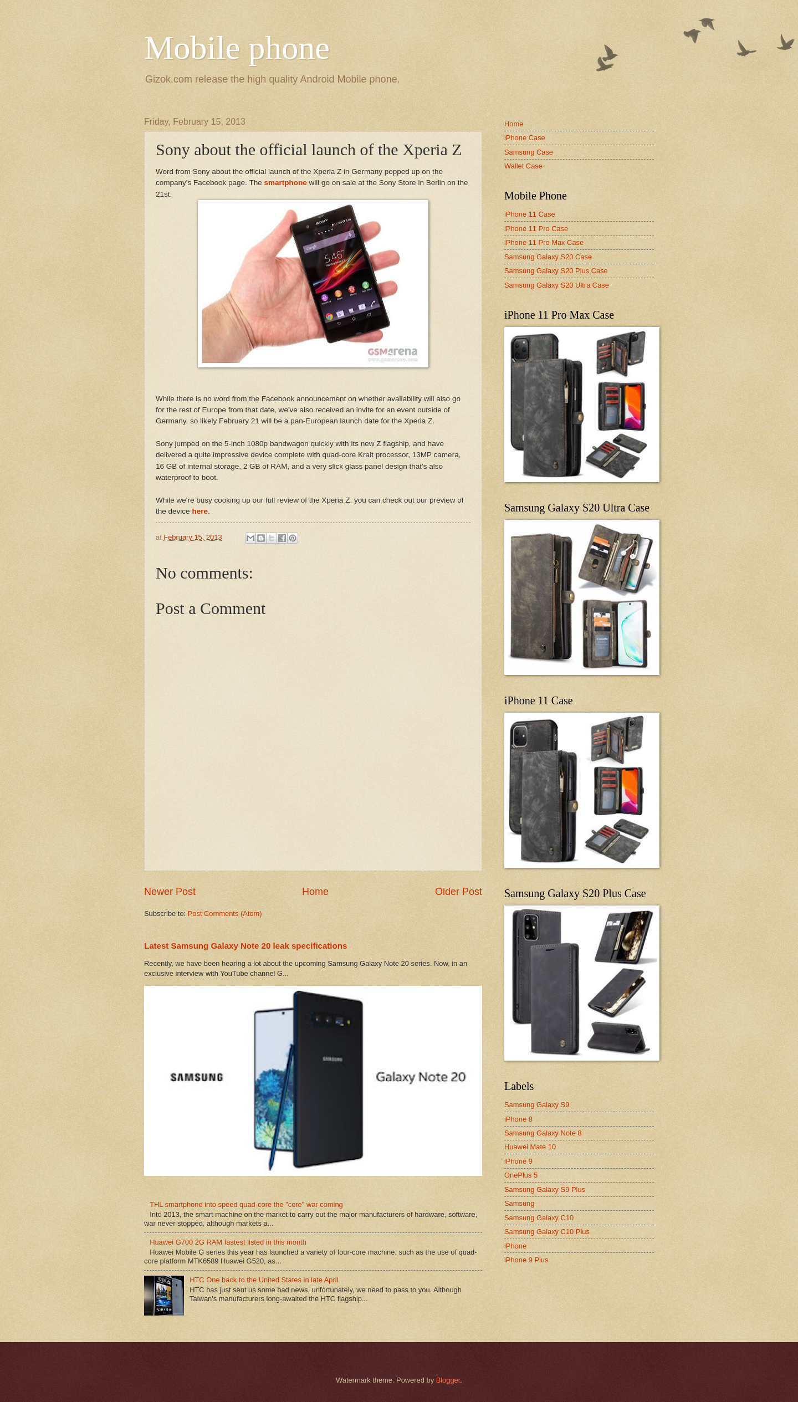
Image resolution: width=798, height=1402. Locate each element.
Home (315, 891)
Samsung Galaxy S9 (536, 1105)
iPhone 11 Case (529, 214)
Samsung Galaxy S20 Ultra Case (556, 285)
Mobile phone (237, 47)
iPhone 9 (518, 1161)
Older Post (458, 891)
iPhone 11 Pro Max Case (544, 242)
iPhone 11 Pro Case (536, 228)
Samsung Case (528, 152)
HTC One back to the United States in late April (264, 1280)
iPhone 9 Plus (526, 1260)
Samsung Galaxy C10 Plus (547, 1231)
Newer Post (170, 891)
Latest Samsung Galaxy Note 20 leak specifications (245, 945)
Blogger (448, 1380)
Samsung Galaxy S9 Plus (544, 1189)
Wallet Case (523, 166)
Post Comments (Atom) (225, 913)
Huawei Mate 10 (530, 1147)
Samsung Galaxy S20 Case (548, 257)
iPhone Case (524, 138)
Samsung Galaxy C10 (539, 1218)
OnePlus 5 (521, 1175)
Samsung (519, 1203)
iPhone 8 (518, 1119)
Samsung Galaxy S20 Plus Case (556, 271)
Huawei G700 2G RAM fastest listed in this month (228, 1242)
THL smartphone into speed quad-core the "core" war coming (246, 1204)
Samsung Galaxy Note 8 (543, 1133)
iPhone (515, 1246)
